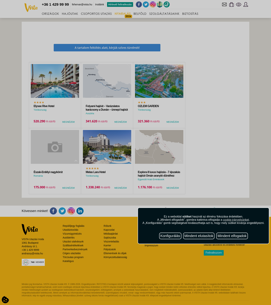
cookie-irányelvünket (236, 219)
